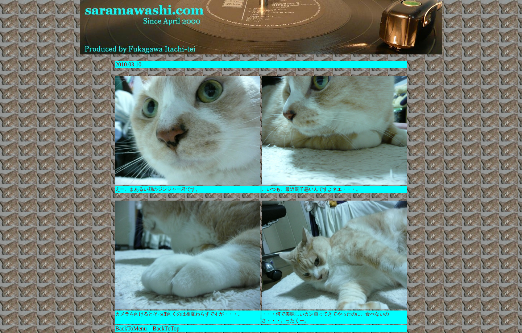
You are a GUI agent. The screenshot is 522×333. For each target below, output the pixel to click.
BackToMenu (131, 328)
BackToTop (166, 328)
